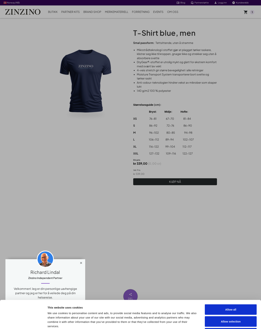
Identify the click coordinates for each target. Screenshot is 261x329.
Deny (230, 305)
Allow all (230, 281)
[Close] (81, 262)
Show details (205, 321)
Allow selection (231, 293)
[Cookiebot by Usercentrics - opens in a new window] (23, 322)
